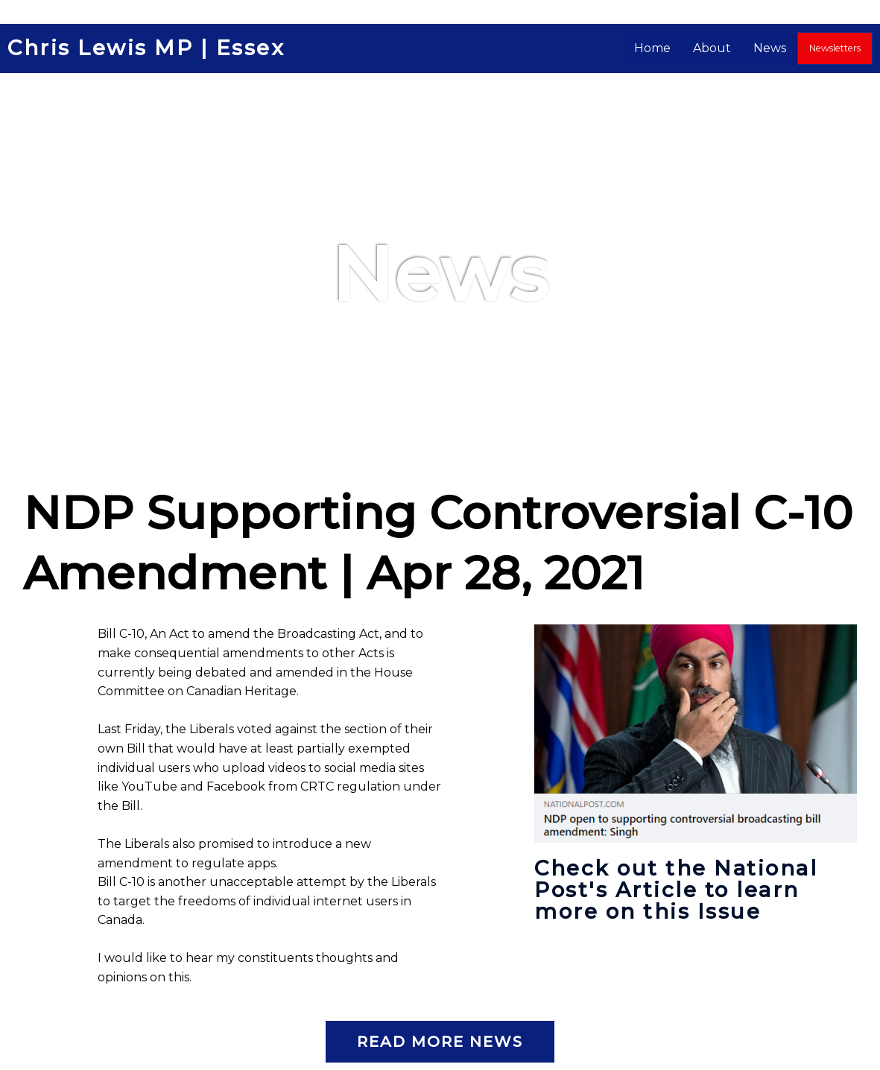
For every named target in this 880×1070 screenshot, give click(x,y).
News (770, 48)
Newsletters (835, 48)
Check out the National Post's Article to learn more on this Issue (678, 888)
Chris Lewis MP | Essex (147, 48)
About (713, 48)
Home (653, 48)
